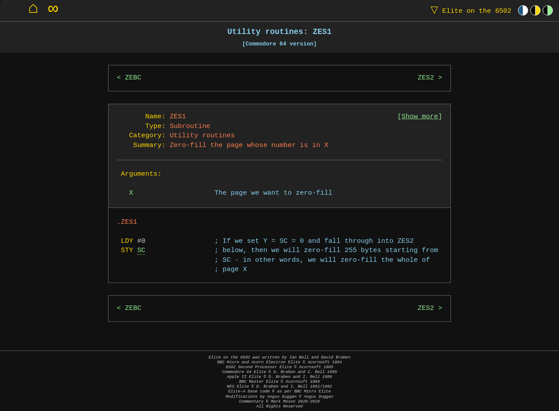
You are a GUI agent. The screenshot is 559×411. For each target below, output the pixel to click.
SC (141, 250)
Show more (419, 116)
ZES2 (426, 78)
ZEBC (133, 78)
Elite (469, 10)
